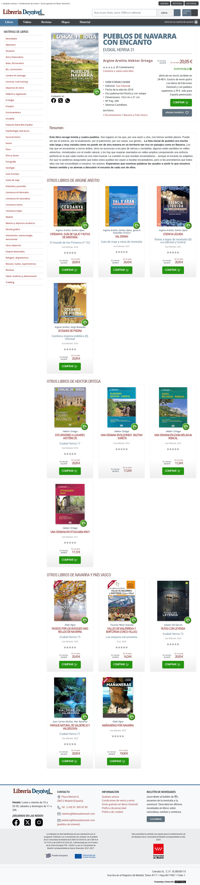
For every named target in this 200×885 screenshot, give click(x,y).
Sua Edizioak (123, 86)
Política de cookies (112, 812)
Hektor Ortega (140, 60)
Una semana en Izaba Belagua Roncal (173, 436)
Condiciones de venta (29, 3)
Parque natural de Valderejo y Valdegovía (70, 727)
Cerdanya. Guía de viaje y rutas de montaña (70, 235)
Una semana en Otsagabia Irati (70, 531)
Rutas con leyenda (173, 628)
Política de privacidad (114, 808)
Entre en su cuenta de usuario (181, 21)
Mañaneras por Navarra (118, 725)
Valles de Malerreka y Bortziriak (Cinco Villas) (121, 630)
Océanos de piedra (70, 330)
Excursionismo (113, 115)
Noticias (177, 3)
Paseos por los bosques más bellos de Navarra (70, 630)
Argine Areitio (115, 60)
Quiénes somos (10, 3)
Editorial (191, 3)
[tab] (56, 128)
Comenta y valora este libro (118, 71)
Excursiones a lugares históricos (70, 436)
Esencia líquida (173, 234)
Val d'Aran (121, 236)
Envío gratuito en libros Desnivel (55, 3)
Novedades (11, 38)
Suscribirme (156, 819)
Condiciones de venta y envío (118, 800)
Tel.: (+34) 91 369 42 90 (72, 807)
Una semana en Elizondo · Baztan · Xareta (121, 436)
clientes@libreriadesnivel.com (76, 813)
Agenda (164, 3)
